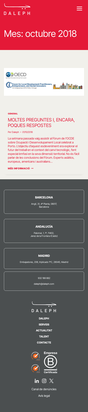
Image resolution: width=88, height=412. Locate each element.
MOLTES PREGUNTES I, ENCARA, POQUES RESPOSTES (41, 122)
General (13, 113)
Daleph (15, 132)
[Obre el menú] (79, 8)
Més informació (20, 168)
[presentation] (44, 81)
